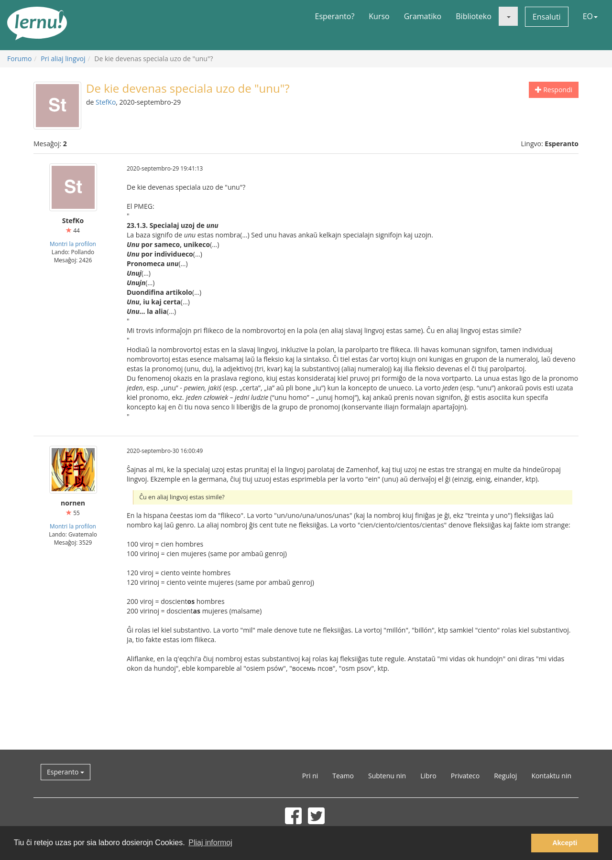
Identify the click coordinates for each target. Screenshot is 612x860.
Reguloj (505, 775)
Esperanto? (335, 16)
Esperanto (65, 771)
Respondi (553, 89)
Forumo (19, 58)
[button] (508, 16)
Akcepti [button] (564, 843)
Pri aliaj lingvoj (63, 58)
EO (590, 16)
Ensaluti (547, 16)
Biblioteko (474, 16)
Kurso (379, 16)
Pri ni (310, 775)
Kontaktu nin (551, 775)
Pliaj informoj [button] (210, 842)
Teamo (343, 775)
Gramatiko (423, 16)
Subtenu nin (387, 775)
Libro (428, 775)
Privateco (465, 775)
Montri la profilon (73, 243)
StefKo (106, 102)
